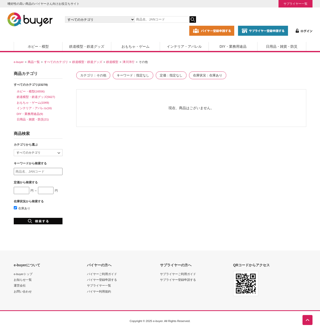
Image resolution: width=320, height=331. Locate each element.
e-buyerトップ (23, 274)
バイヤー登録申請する (102, 279)
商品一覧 (34, 61)
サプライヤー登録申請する (178, 279)
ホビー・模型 (38, 46)
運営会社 (20, 285)
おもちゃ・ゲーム (136, 46)
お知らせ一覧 (23, 279)
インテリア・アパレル (184, 46)
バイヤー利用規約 (99, 291)
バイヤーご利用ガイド (102, 274)
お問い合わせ (23, 291)
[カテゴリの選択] (99, 19)
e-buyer (19, 61)
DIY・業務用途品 (233, 46)
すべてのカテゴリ (56, 61)
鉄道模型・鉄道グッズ (86, 46)
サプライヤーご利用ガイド (178, 274)
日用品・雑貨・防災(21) (33, 119)
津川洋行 (128, 61)
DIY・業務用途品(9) (30, 113)
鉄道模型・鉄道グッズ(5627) (36, 96)
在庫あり (22, 208)
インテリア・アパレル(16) (34, 108)
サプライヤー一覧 (296, 3)
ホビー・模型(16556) (31, 91)
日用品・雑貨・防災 (282, 46)
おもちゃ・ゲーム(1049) (33, 102)
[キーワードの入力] (162, 19)
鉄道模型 (112, 61)
